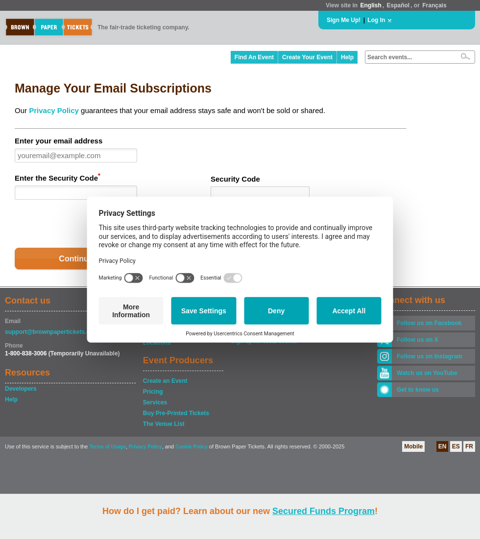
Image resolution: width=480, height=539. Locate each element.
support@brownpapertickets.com (51, 331)
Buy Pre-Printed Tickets (176, 413)
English (370, 5)
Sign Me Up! (343, 20)
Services (155, 402)
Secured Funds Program (323, 511)
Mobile (413, 446)
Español (398, 5)
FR (469, 446)
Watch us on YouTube (427, 373)
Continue (76, 259)
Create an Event (165, 380)
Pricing (153, 391)
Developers (21, 388)
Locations (157, 342)
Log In (376, 20)
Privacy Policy (54, 110)
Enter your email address (58, 141)
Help (347, 57)
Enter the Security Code (57, 177)
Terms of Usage (107, 446)
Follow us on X (417, 339)
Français (434, 5)
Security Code (235, 179)
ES (456, 446)
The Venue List (164, 424)
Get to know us (418, 389)
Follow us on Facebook (429, 323)
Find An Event (254, 57)
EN (442, 446)
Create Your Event (307, 57)
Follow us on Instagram (429, 356)
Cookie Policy (191, 446)
